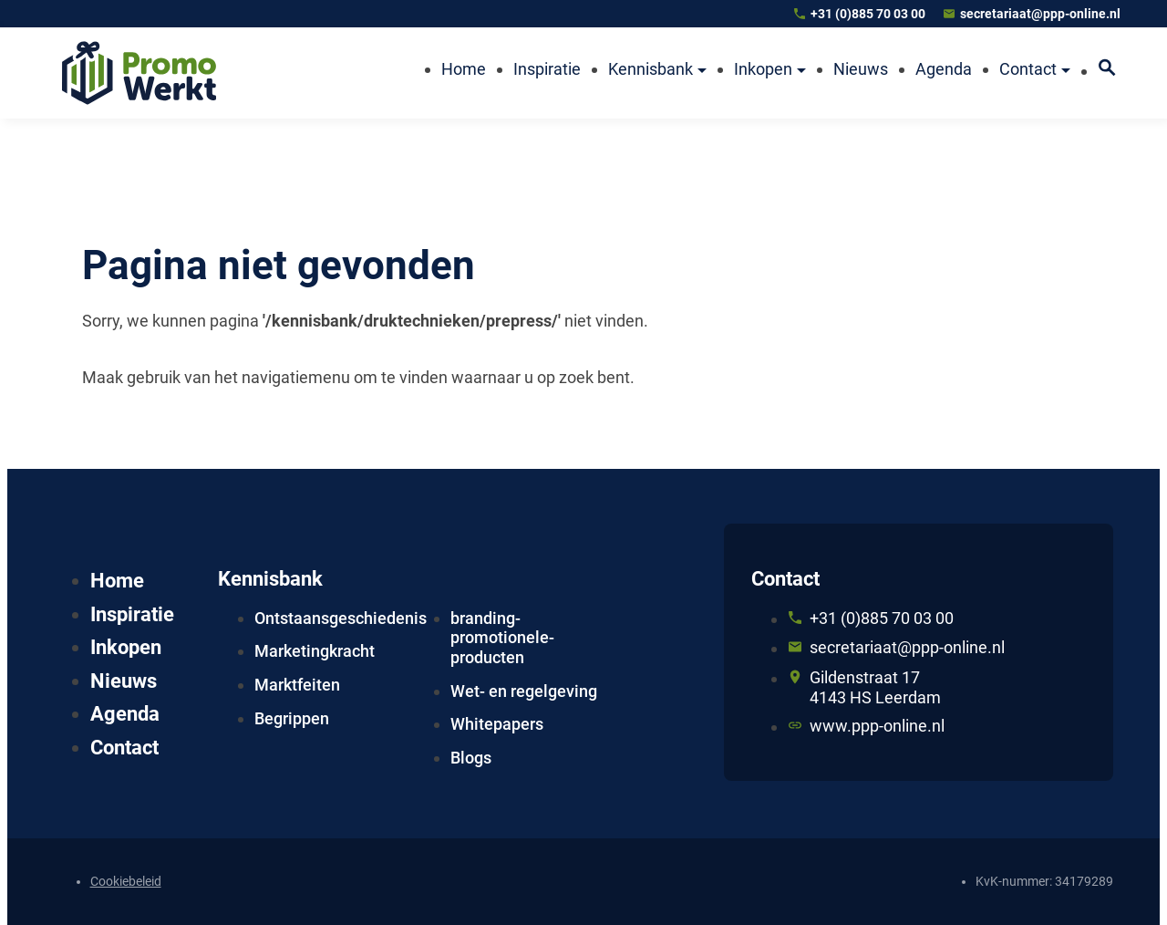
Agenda (125, 713)
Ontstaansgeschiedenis (340, 618)
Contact (124, 747)
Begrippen (291, 718)
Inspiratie (132, 614)
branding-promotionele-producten (502, 637)
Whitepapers (496, 723)
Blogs (470, 757)
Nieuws (123, 681)
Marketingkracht (314, 650)
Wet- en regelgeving (523, 691)
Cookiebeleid (125, 881)
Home (117, 580)
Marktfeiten (297, 684)
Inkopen (125, 647)
